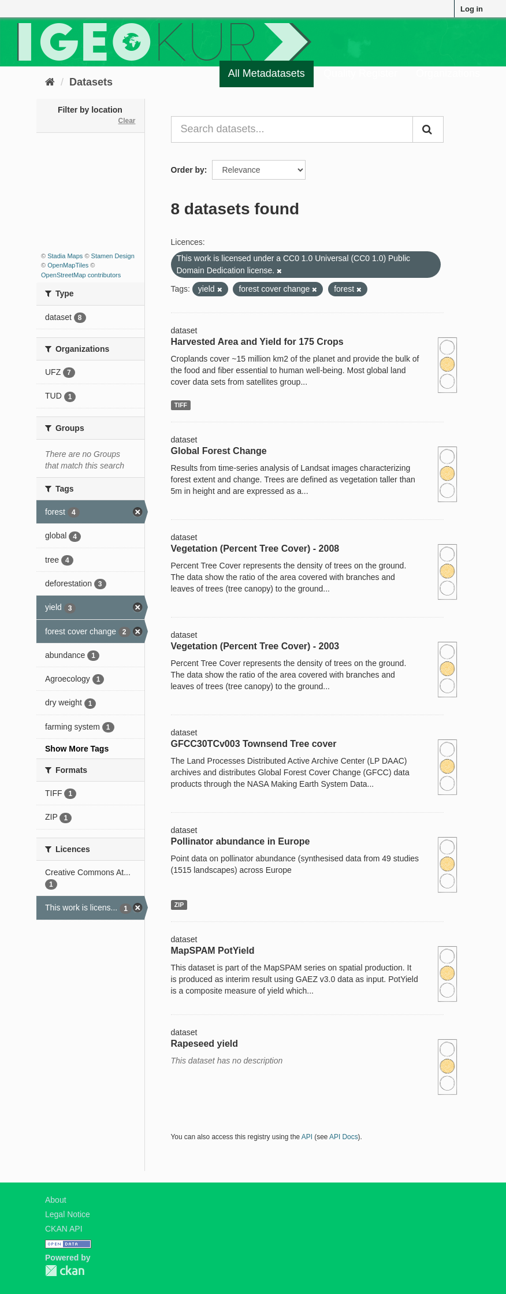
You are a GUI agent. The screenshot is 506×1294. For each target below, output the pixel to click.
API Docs (343, 1137)
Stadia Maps (65, 255)
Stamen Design (113, 255)
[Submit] (428, 129)
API (307, 1137)
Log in (471, 9)
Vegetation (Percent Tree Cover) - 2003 (255, 646)
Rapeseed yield (205, 1043)
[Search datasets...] (292, 129)
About (55, 1199)
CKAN (64, 1271)
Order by (187, 169)
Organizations (448, 73)
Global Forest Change (219, 451)
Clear (126, 121)
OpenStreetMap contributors (81, 275)
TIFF (180, 404)
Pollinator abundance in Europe (240, 841)
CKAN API (64, 1228)
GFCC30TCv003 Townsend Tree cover (254, 744)
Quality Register (360, 73)
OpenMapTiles (67, 265)
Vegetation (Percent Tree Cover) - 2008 (255, 548)
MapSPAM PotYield (213, 950)
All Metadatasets (266, 73)
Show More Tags (77, 748)
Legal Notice (67, 1214)
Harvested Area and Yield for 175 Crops (257, 342)
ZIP (179, 904)
